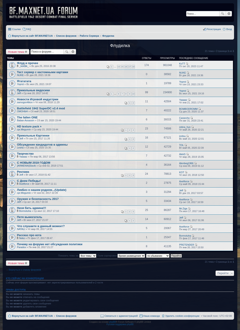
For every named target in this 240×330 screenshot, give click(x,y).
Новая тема (16, 52)
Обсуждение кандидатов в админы (42, 144)
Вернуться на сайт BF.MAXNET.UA (32, 316)
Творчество (25, 153)
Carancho (184, 118)
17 (129, 67)
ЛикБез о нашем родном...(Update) (41, 190)
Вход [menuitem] (229, 29)
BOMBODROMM (188, 109)
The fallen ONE (27, 117)
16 (126, 67)
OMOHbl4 (22, 111)
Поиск (222, 13)
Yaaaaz (183, 100)
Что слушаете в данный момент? (41, 226)
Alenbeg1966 (186, 163)
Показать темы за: (77, 255)
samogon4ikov (25, 102)
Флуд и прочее (27, 63)
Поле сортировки (121, 255)
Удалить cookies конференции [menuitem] (182, 316)
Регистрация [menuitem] (214, 29)
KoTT (182, 63)
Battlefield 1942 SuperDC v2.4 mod (41, 108)
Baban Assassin (25, 120)
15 (122, 67)
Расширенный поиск (229, 13)
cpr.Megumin (24, 129)
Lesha (20, 147)
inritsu (182, 136)
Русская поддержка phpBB (120, 324)
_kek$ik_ (24, 66)
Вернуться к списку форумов (25, 269)
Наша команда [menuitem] (151, 316)
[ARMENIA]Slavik (26, 165)
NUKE (20, 75)
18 (133, 67)
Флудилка (120, 45)
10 (133, 94)
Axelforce (24, 183)
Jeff (19, 93)
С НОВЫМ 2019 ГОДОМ (33, 162)
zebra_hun (185, 127)
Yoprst (20, 84)
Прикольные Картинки (33, 135)
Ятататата (24, 81)
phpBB (112, 322)
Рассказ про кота (29, 235)
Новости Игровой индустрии (37, 99)
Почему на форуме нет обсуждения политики (49, 244)
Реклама (23, 171)
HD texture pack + (29, 126)
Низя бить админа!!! (31, 208)
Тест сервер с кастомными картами (42, 72)
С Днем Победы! (29, 180)
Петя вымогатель (29, 217)
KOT (181, 172)
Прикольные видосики (33, 90)
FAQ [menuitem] (28, 29)
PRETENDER (186, 244)
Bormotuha (25, 211)
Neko (22, 238)
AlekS (182, 154)
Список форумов (66, 316)
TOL (181, 145)
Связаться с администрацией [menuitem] (121, 316)
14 (118, 67)
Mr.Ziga (183, 208)
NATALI (21, 229)
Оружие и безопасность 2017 (38, 199)
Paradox (21, 247)
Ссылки (16, 29)
